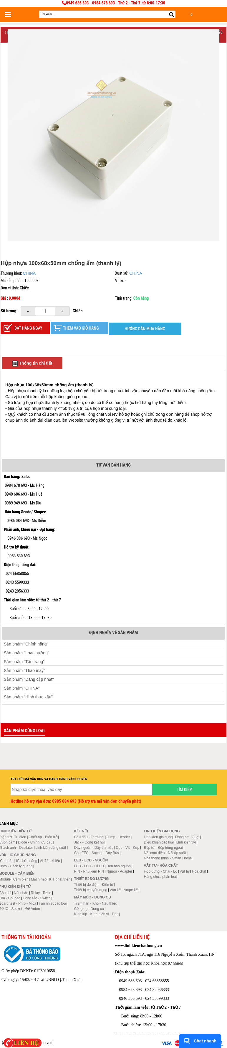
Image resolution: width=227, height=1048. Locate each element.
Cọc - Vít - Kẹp (127, 848)
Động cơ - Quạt (187, 837)
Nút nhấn (21, 893)
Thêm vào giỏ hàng (81, 328)
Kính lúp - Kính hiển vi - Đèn (96, 914)
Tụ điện (20, 837)
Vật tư (184, 871)
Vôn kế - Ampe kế (124, 890)
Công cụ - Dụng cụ (89, 909)
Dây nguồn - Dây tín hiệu (93, 848)
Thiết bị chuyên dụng (90, 890)
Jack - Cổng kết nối (89, 842)
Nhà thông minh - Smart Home (168, 858)
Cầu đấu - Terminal (89, 837)
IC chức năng (26, 861)
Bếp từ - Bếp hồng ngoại (163, 848)
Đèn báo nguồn (119, 866)
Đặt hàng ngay (28, 328)
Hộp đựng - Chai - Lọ (160, 871)
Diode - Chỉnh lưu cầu (35, 842)
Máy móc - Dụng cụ (92, 897)
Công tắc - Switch (36, 898)
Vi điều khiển (50, 861)
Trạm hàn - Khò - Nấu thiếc (95, 903)
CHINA (29, 273)
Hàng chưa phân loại (160, 877)
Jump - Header (118, 837)
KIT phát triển (59, 879)
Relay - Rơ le (41, 893)
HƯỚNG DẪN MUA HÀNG (145, 328)
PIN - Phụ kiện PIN (89, 871)
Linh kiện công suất (50, 848)
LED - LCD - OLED (89, 866)
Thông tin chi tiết (32, 363)
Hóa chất (199, 871)
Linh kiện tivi (186, 842)
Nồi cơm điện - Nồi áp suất (165, 853)
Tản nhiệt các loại (53, 903)
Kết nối (81, 831)
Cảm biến (21, 879)
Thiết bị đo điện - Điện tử (93, 885)
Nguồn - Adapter (119, 871)
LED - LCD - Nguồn (91, 860)
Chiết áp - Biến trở (43, 837)
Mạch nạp (39, 879)
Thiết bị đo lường (91, 879)
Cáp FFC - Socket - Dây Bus (96, 853)
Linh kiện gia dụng (158, 837)
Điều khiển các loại (159, 842)
